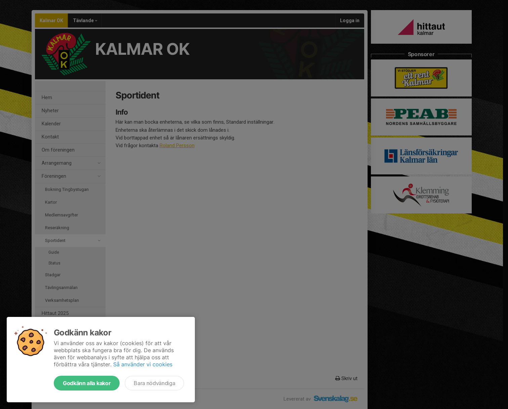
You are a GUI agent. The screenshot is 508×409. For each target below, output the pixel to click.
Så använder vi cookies (142, 364)
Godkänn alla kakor (87, 383)
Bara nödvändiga (154, 383)
